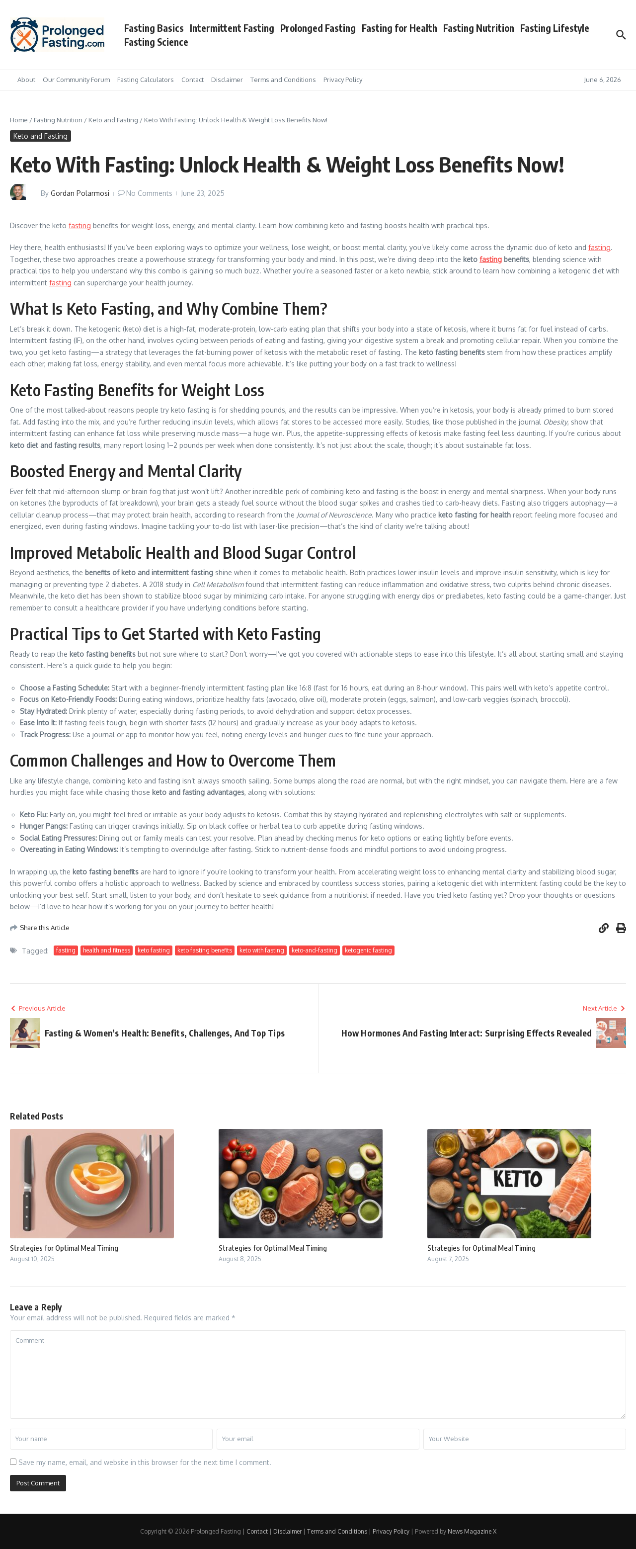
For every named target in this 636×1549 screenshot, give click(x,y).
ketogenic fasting (368, 950)
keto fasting (154, 950)
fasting (80, 225)
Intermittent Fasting (232, 28)
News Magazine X (472, 1531)
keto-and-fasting (314, 950)
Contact (192, 80)
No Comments (149, 193)
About (26, 80)
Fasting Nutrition (478, 28)
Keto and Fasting (113, 120)
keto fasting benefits (204, 950)
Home (19, 120)
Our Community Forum (76, 80)
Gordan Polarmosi (80, 193)
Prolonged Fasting (318, 28)
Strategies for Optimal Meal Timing (64, 1247)
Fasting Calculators (145, 80)
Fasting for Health (399, 28)
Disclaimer (227, 80)
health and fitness (106, 950)
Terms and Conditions (283, 80)
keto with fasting (261, 950)
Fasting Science (156, 42)
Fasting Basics (154, 28)
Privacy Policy (342, 80)
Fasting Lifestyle (554, 28)
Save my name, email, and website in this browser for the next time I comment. (144, 1462)
